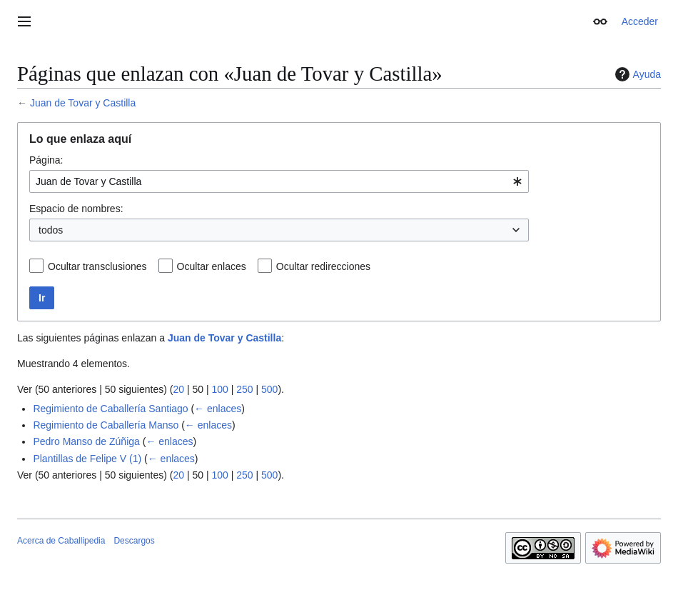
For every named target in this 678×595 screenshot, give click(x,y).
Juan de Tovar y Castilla (83, 103)
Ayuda (636, 74)
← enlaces (217, 408)
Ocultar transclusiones (97, 266)
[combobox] (279, 181)
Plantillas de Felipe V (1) (87, 458)
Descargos (133, 541)
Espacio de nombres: (76, 208)
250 (244, 389)
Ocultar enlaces (211, 266)
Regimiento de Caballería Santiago (110, 408)
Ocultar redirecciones (323, 266)
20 (178, 389)
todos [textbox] (51, 230)
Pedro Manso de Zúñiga (86, 441)
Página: (46, 160)
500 (269, 389)
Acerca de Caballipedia (61, 541)
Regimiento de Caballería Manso (105, 425)
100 (219, 389)
